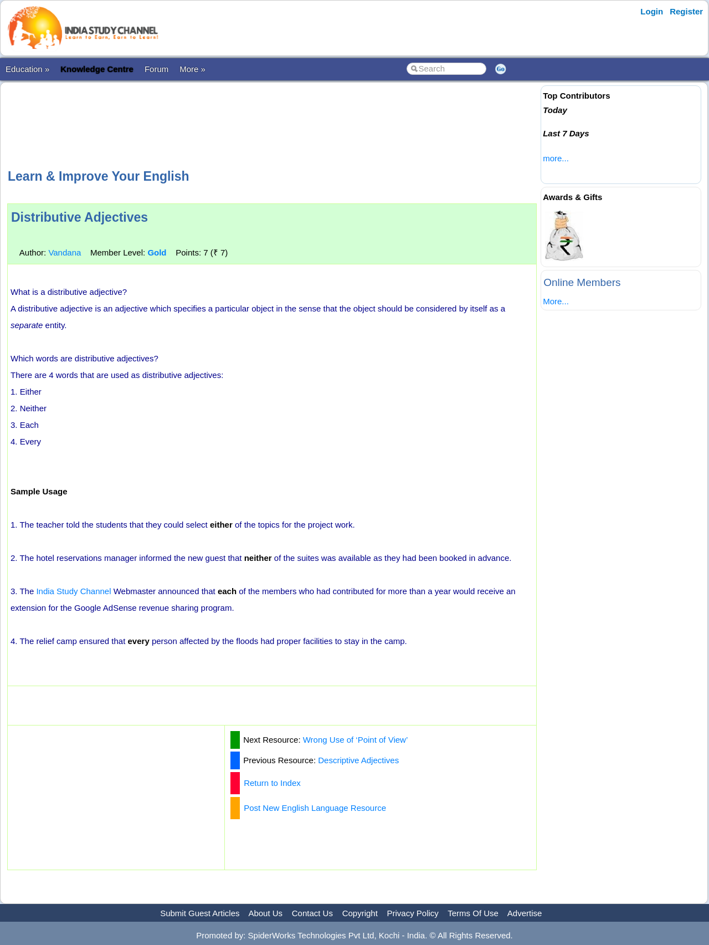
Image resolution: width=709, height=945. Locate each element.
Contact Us (312, 913)
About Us (265, 913)
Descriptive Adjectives (358, 760)
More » (192, 69)
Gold (156, 252)
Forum (156, 69)
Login (651, 11)
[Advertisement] (272, 124)
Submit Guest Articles (199, 913)
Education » (27, 69)
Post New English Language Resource (315, 808)
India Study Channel (73, 591)
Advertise (524, 913)
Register (686, 11)
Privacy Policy (413, 913)
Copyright (360, 913)
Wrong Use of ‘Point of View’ (355, 739)
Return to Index (272, 783)
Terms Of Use (473, 913)
